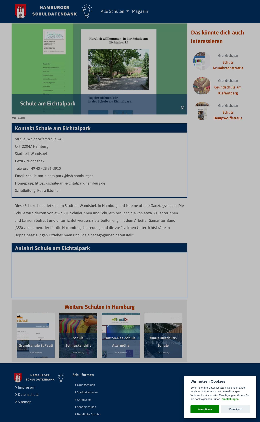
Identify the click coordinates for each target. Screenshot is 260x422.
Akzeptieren (205, 409)
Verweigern (235, 409)
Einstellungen (230, 399)
